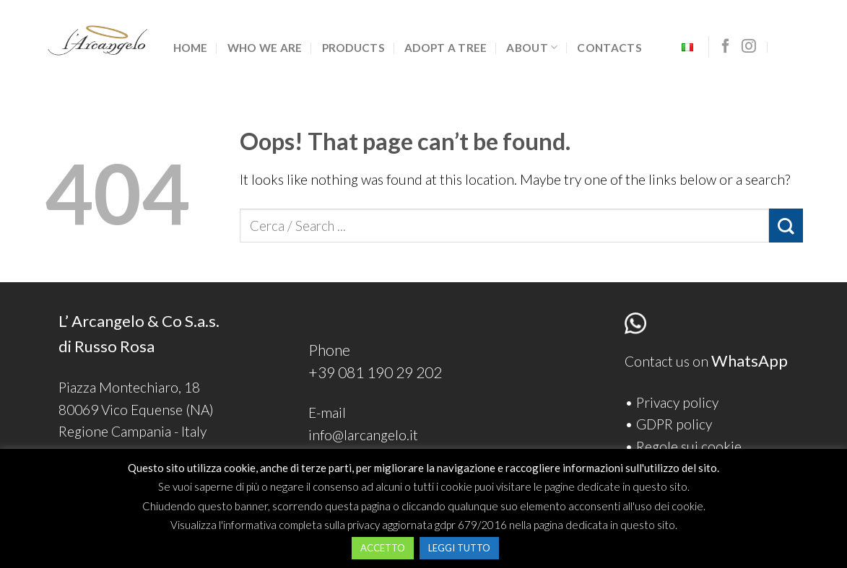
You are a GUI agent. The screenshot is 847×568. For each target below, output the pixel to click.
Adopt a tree (445, 47)
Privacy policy (677, 402)
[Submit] (786, 226)
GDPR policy (674, 424)
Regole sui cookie (689, 446)
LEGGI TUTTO (459, 548)
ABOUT (531, 47)
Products (353, 47)
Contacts (609, 47)
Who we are (265, 47)
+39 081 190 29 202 (375, 372)
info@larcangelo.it (363, 435)
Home (190, 47)
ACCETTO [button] (382, 548)
